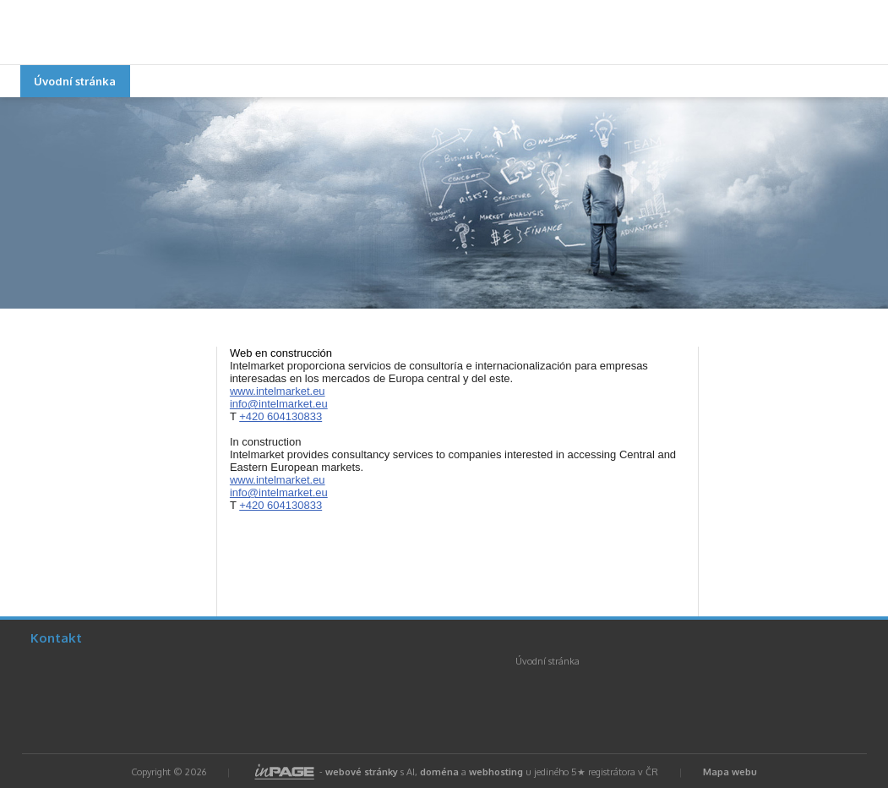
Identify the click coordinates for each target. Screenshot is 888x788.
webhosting (496, 772)
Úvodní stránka (75, 81)
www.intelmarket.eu (277, 391)
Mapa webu (730, 772)
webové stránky (361, 772)
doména (439, 772)
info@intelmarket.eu (279, 403)
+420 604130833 (280, 416)
